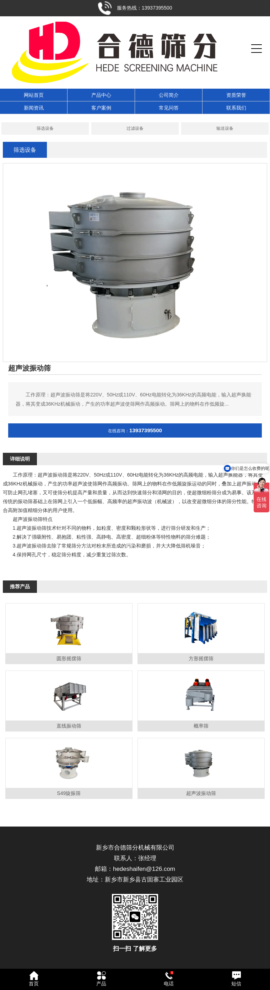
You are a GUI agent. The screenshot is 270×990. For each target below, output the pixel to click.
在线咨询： (135, 430)
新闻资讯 (34, 108)
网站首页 (34, 95)
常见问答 (169, 108)
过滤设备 (135, 128)
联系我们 (236, 108)
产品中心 (101, 95)
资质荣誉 (236, 95)
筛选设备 (45, 128)
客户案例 (101, 108)
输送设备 (224, 128)
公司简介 (169, 95)
